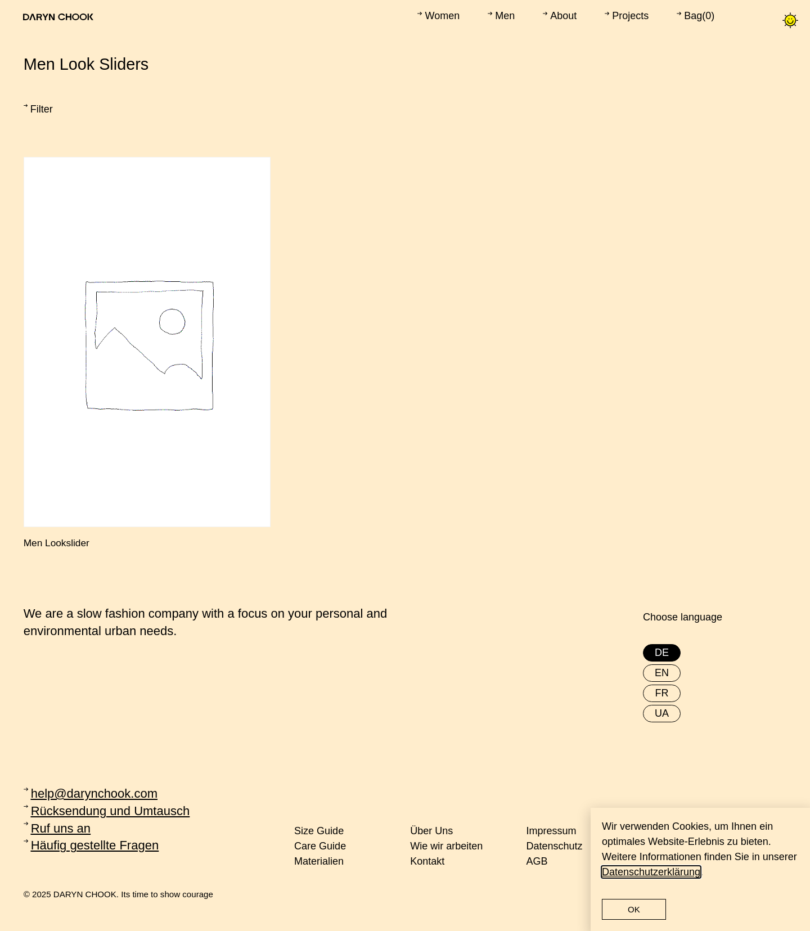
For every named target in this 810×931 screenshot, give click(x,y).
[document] (405, 465)
